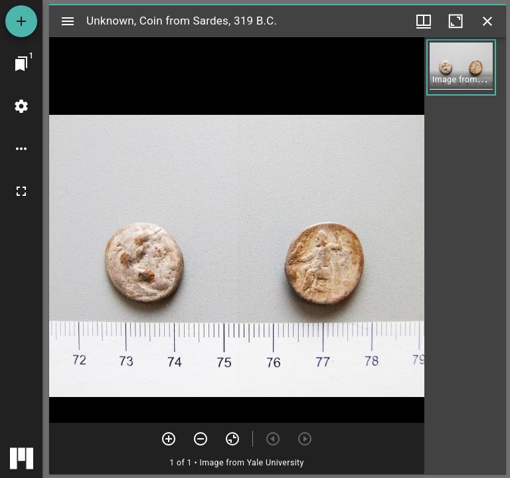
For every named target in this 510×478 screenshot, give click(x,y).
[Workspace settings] (21, 106)
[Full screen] (21, 191)
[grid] (465, 255)
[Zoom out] (200, 439)
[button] (461, 67)
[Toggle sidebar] (68, 21)
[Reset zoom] (232, 439)
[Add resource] (21, 21)
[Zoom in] (169, 439)
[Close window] (487, 21)
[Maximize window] (455, 21)
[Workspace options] (21, 149)
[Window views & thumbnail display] (424, 21)
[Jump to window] (21, 64)
